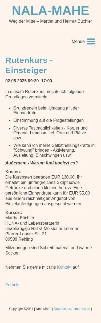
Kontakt (64, 267)
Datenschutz (63, 309)
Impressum (82, 309)
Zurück (11, 284)
